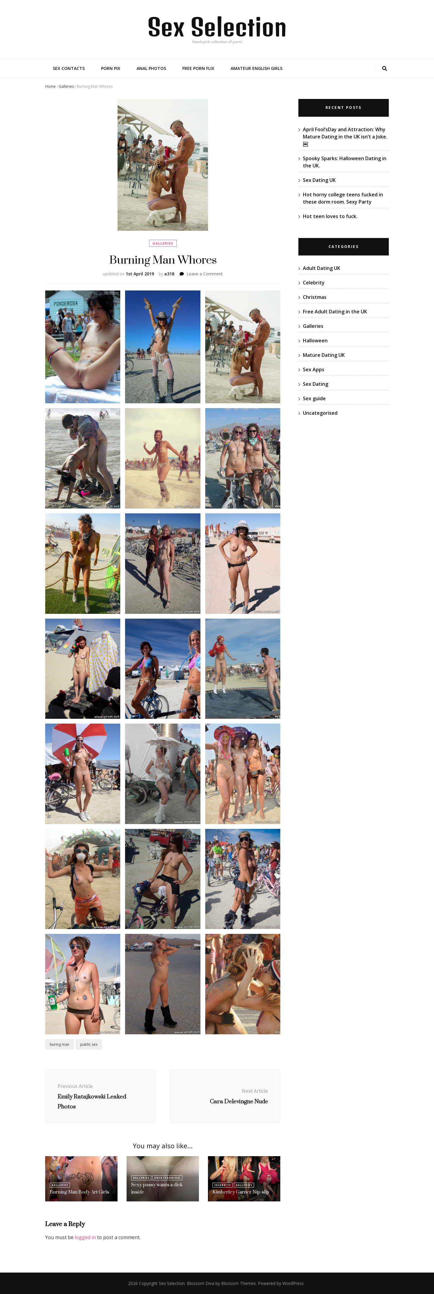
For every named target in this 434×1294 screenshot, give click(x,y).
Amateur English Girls (256, 68)
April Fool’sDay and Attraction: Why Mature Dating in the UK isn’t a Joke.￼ (345, 136)
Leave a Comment (205, 274)
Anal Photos (151, 68)
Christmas (314, 297)
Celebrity (222, 1185)
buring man (59, 1044)
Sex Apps (313, 369)
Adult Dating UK (321, 268)
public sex (88, 1044)
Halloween (315, 340)
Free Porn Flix (198, 68)
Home (50, 86)
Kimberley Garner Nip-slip (240, 1192)
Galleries (66, 86)
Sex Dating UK (319, 180)
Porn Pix (110, 68)
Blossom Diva (200, 1283)
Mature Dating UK (324, 355)
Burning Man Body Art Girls (79, 1192)
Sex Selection (217, 27)
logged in (85, 1237)
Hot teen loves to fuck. (330, 216)
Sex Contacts (69, 68)
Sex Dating (315, 384)
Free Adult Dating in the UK (335, 311)
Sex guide (314, 398)
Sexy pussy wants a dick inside (157, 1188)
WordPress (293, 1283)
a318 (169, 274)
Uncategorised (167, 1177)
